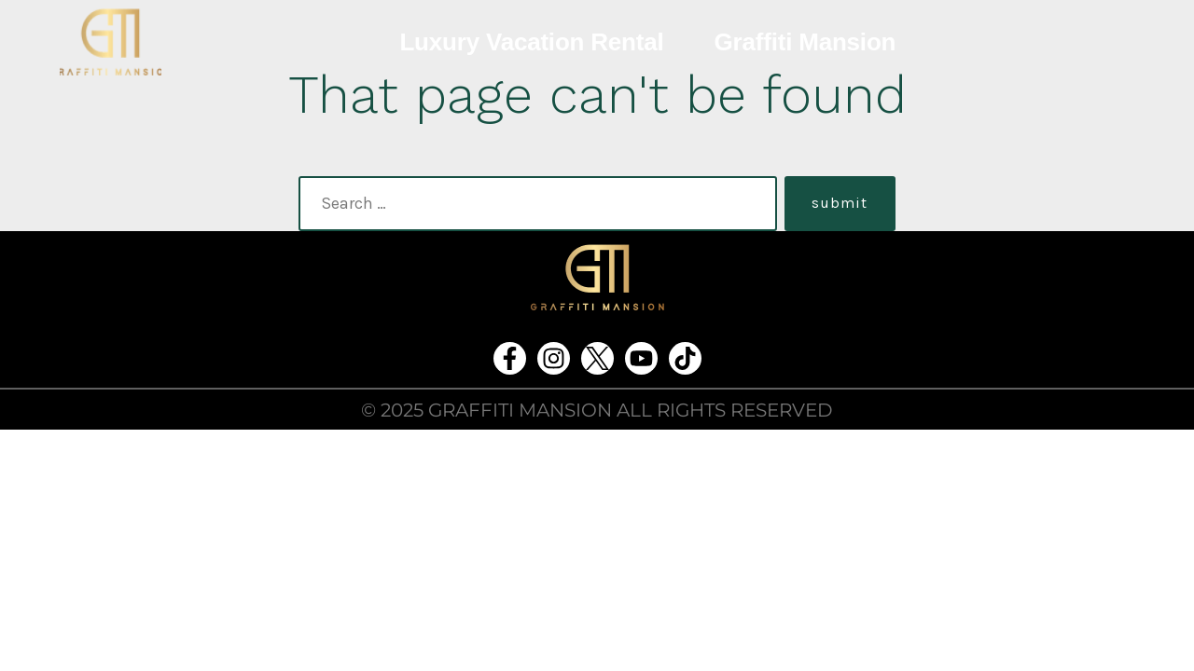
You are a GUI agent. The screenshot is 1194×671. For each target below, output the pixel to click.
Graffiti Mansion (805, 42)
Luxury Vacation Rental (531, 42)
